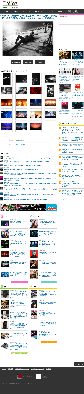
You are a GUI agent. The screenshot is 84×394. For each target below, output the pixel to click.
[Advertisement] (63, 12)
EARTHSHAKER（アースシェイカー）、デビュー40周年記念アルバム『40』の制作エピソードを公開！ (47, 233)
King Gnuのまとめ (20, 140)
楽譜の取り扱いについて (22, 369)
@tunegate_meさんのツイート (65, 199)
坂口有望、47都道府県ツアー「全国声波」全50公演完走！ (18, 222)
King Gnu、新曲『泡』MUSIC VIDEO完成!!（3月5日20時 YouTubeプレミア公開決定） (26, 199)
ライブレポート (21, 144)
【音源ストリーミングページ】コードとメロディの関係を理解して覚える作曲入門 (47, 324)
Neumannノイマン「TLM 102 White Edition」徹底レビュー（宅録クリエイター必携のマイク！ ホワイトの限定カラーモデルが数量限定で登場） (18, 315)
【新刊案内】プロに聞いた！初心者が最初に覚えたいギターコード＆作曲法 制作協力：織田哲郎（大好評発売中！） (47, 294)
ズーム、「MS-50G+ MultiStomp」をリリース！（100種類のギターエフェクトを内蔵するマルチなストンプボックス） (72, 158)
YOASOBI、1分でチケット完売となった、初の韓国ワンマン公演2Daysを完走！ (18, 274)
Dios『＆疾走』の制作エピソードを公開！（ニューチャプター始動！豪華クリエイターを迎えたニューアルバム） (47, 244)
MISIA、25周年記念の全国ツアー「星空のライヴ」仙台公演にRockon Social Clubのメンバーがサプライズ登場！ (18, 254)
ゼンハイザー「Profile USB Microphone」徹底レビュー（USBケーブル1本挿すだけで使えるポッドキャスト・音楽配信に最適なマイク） (18, 326)
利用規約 (10, 369)
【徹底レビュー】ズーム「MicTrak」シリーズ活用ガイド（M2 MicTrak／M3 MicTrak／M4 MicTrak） (18, 304)
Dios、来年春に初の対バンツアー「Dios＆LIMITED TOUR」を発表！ (18, 243)
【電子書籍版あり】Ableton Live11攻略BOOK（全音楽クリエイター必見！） (47, 334)
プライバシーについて (37, 369)
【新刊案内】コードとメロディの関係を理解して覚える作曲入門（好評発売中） (47, 314)
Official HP (19, 149)
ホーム (4, 369)
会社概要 (48, 369)
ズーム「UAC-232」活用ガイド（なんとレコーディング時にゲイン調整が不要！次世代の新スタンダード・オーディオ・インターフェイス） (18, 294)
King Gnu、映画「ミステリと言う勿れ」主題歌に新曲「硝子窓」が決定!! (22, 165)
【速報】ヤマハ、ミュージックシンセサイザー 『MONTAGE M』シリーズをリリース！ (72, 177)
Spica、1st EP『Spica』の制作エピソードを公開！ (47, 253)
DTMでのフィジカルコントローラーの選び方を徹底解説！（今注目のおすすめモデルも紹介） (72, 164)
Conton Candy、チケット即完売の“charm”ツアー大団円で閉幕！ (18, 263)
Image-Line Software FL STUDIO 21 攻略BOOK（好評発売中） (47, 303)
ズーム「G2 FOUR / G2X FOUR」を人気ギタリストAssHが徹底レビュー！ (47, 264)
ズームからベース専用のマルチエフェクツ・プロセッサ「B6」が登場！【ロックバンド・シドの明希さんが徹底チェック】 (47, 274)
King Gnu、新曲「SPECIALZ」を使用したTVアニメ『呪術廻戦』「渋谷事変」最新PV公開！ (27, 162)
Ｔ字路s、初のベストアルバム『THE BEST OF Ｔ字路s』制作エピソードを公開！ (47, 223)
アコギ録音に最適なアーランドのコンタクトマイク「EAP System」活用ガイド (19, 335)
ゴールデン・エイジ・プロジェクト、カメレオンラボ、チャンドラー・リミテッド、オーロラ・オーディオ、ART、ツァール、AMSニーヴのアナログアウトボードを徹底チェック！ (72, 130)
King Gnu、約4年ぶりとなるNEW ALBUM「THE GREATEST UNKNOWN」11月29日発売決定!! (28, 158)
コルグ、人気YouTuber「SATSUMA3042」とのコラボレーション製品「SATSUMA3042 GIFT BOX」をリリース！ (18, 233)
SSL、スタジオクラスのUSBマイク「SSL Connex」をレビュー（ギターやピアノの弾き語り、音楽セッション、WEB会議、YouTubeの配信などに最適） (19, 346)
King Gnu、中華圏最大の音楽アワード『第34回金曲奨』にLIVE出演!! (21, 169)
